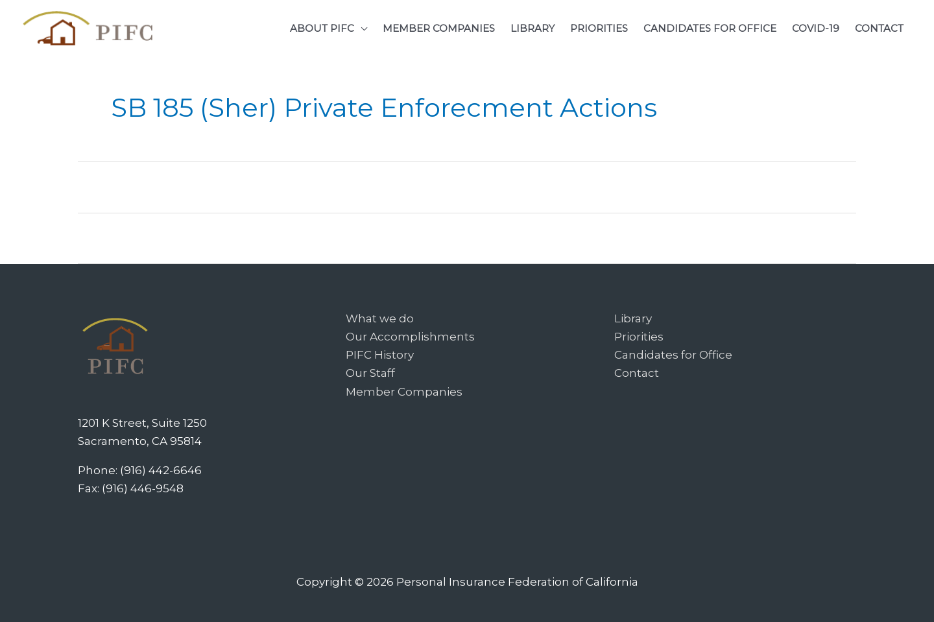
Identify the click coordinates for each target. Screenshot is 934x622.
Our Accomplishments (410, 336)
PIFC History (380, 354)
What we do (380, 318)
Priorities (639, 336)
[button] (328, 28)
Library (633, 318)
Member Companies (404, 391)
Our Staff (370, 372)
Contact (636, 372)
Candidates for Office (673, 354)
